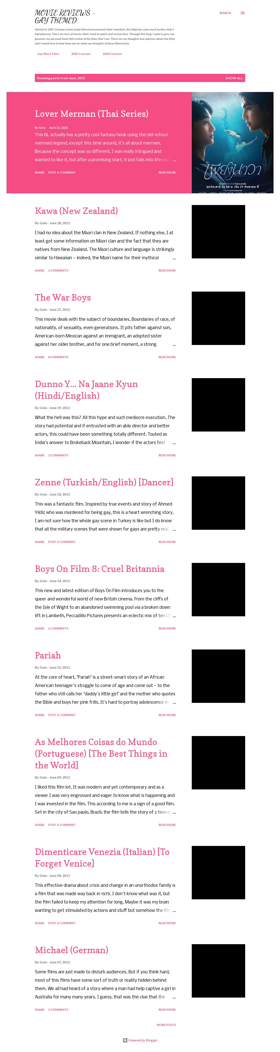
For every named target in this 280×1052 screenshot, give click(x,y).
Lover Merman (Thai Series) (91, 113)
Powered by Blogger (140, 1040)
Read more (167, 172)
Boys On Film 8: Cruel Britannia (99, 568)
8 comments (58, 357)
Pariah (48, 655)
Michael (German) (71, 950)
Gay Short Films (46, 53)
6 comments (58, 628)
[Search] (225, 13)
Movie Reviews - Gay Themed (65, 16)
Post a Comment (62, 172)
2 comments (58, 270)
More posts (166, 1025)
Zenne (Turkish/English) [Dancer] (104, 482)
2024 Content (109, 53)
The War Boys (63, 297)
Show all (234, 78)
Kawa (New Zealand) (76, 210)
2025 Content (78, 53)
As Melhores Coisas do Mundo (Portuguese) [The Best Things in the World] (101, 753)
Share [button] (39, 172)
